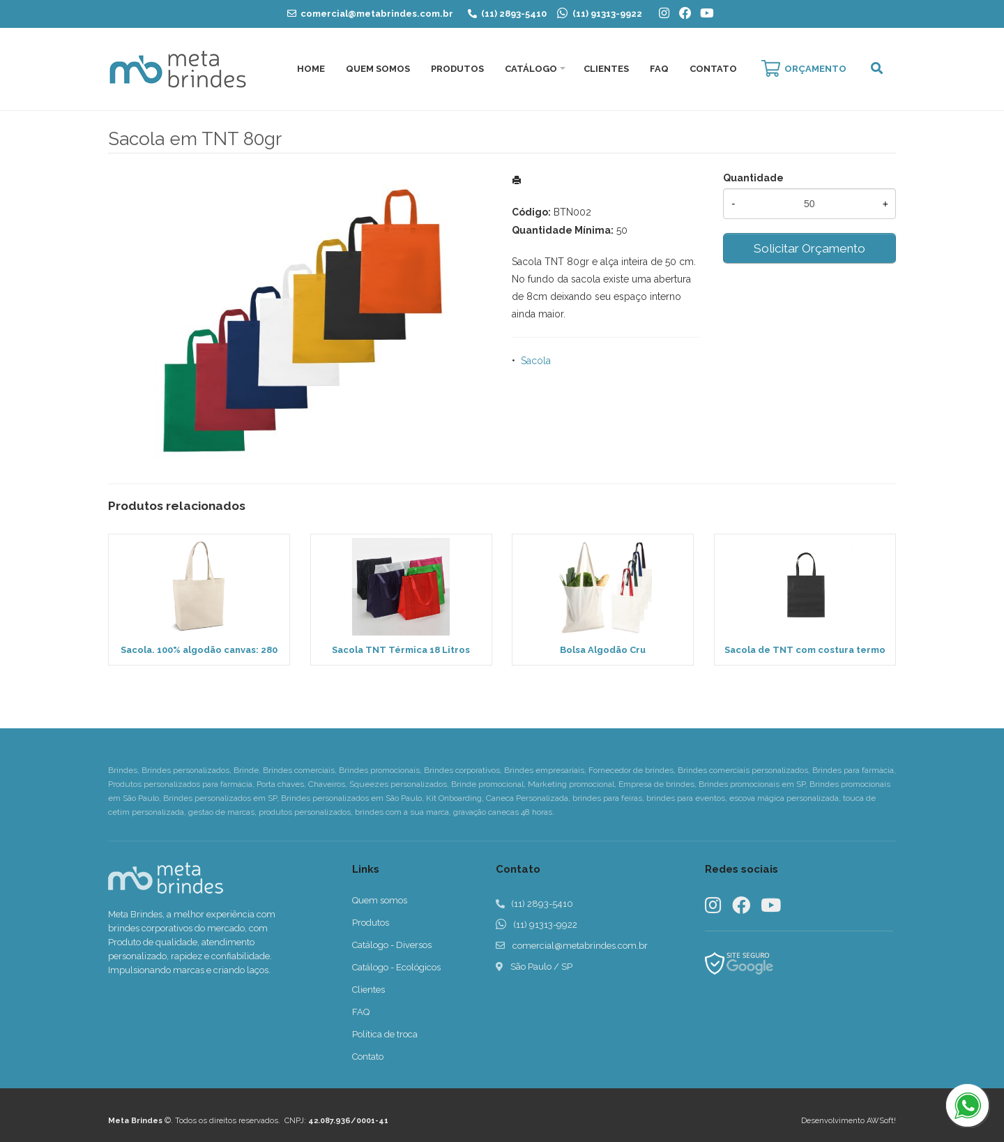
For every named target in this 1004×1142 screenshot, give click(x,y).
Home (311, 68)
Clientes (606, 68)
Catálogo (531, 68)
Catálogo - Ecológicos (396, 967)
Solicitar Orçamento (809, 248)
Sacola (536, 360)
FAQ (659, 68)
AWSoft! (881, 1120)
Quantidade (753, 177)
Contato (713, 68)
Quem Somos (378, 68)
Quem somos (379, 900)
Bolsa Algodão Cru (603, 650)
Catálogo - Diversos (392, 945)
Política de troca (385, 1034)
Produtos (457, 68)
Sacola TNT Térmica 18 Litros (401, 650)
